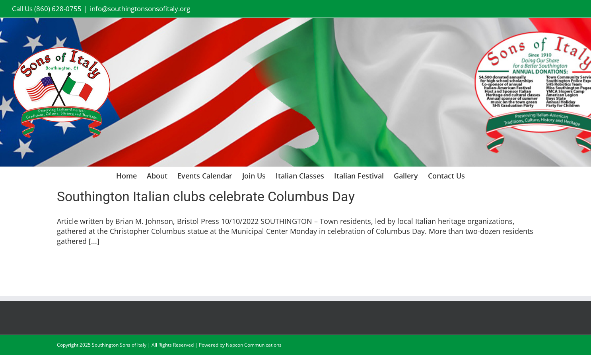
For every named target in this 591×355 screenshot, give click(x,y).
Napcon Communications (254, 344)
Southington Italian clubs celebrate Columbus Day (206, 196)
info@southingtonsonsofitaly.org (140, 8)
